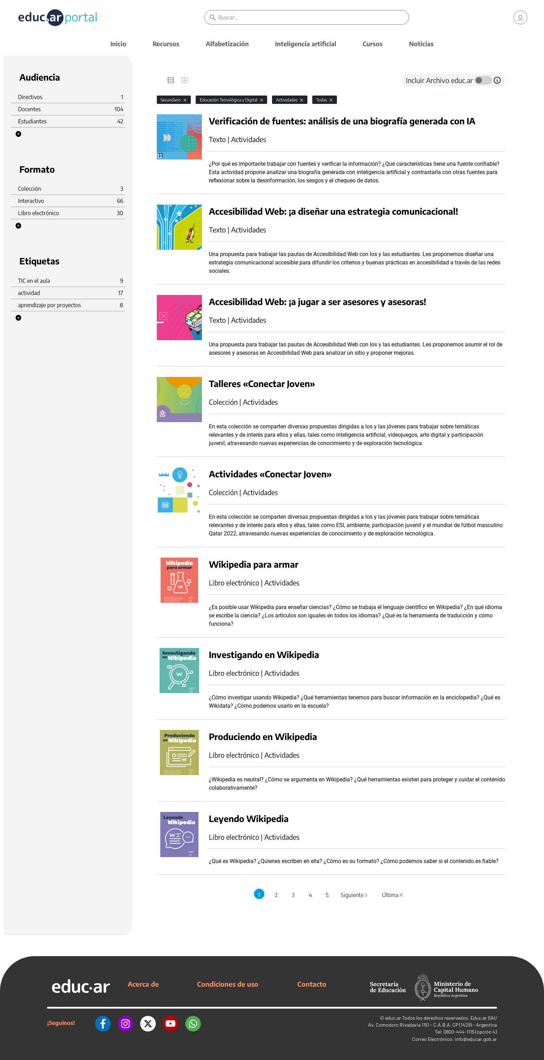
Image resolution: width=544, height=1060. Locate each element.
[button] (18, 134)
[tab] (171, 80)
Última (392, 895)
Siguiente (354, 895)
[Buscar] (313, 17)
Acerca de (143, 984)
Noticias (421, 44)
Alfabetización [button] (227, 44)
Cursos (373, 44)
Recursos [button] (166, 44)
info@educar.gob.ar (476, 1039)
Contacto (311, 984)
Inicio (118, 44)
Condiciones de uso (227, 984)
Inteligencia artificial (305, 44)
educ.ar (393, 1018)
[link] (520, 17)
